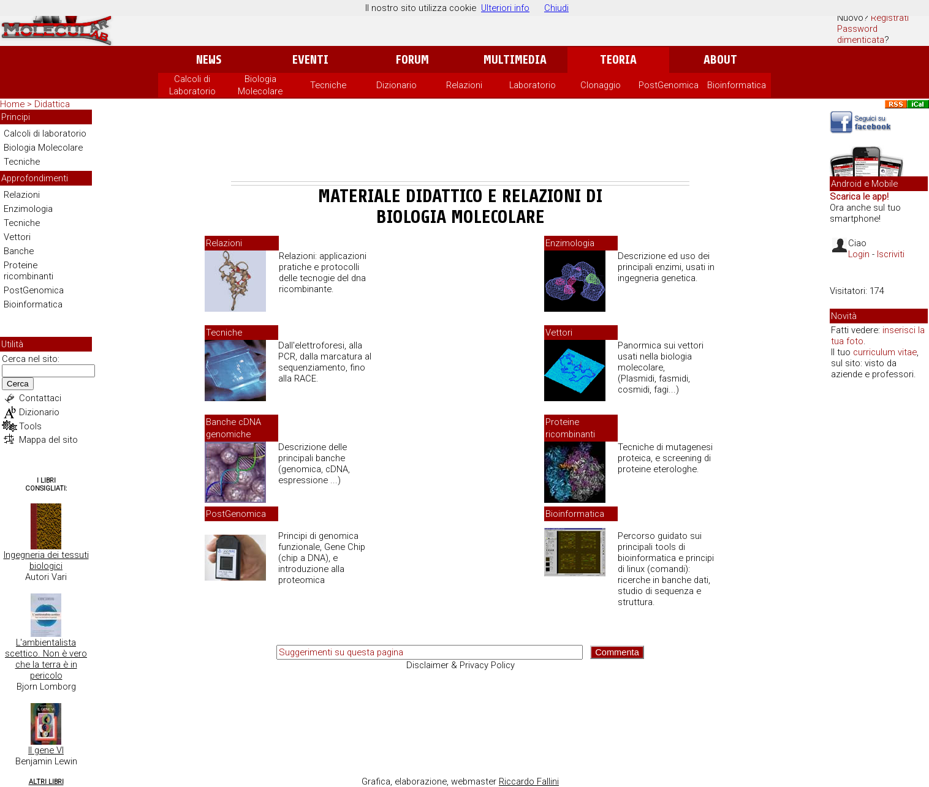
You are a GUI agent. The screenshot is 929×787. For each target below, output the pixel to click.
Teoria (618, 60)
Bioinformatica (736, 85)
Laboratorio (532, 85)
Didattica (52, 104)
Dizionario (396, 85)
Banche (19, 251)
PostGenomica (669, 85)
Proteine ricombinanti (28, 271)
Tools (30, 426)
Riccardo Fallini (529, 781)
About (720, 60)
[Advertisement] (460, 147)
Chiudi (556, 7)
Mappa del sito (48, 439)
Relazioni (464, 85)
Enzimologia (28, 208)
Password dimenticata (860, 34)
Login (859, 254)
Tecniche (328, 85)
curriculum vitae (885, 352)
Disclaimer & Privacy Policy (460, 665)
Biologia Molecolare (43, 147)
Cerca (18, 383)
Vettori (17, 237)
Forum (412, 60)
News (208, 60)
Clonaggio (600, 85)
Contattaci (40, 398)
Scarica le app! (859, 196)
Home (12, 104)
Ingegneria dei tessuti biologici (46, 560)
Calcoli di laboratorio (45, 133)
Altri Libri (46, 782)
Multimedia (515, 60)
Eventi (310, 60)
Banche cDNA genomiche (233, 428)
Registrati (890, 17)
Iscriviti (890, 254)
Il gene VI (46, 750)
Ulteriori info (505, 7)
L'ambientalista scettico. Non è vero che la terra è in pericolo (46, 659)
